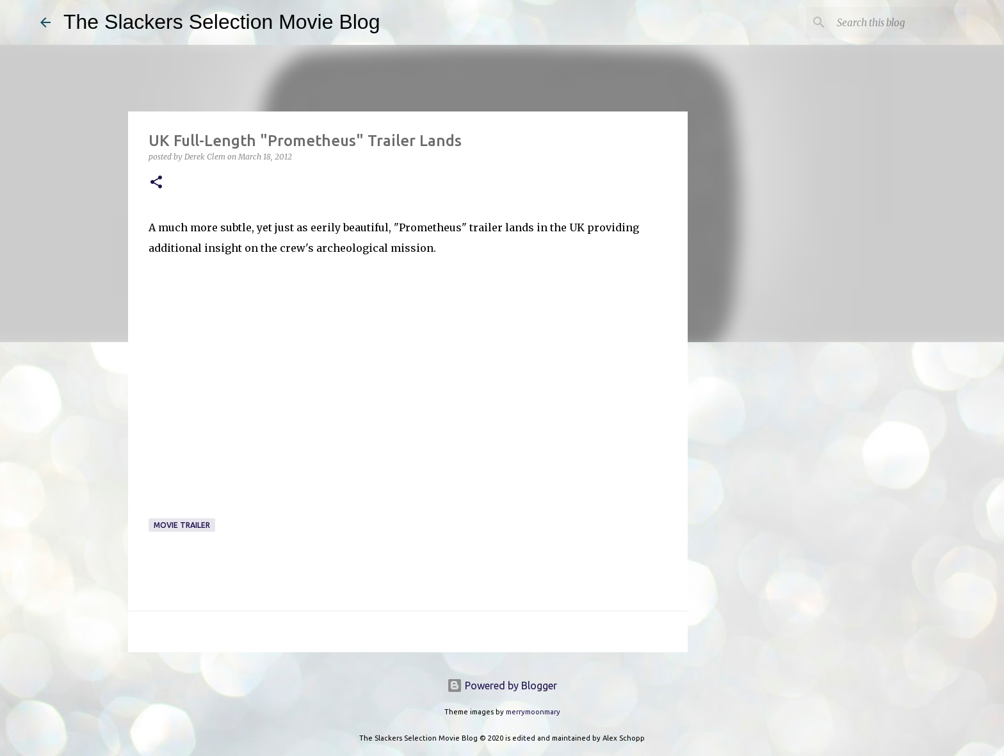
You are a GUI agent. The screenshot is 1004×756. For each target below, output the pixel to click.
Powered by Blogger (502, 685)
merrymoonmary (533, 712)
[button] (156, 183)
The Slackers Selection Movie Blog (221, 21)
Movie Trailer (182, 525)
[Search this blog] (899, 22)
